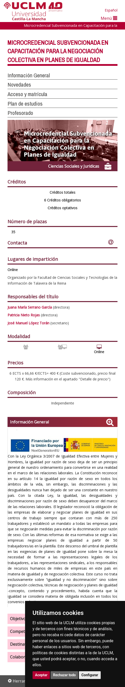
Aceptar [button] (41, 675)
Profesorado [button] (20, 113)
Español (111, 10)
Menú (109, 18)
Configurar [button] (89, 675)
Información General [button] (29, 75)
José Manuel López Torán (28, 323)
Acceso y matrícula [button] (27, 94)
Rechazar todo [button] (64, 675)
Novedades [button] (19, 84)
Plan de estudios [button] (25, 103)
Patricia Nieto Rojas (24, 315)
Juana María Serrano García (30, 307)
